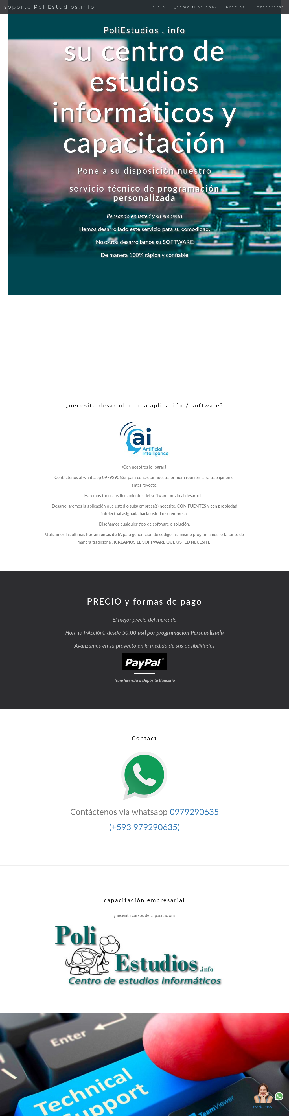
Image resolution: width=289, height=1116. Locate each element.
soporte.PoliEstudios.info (49, 7)
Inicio (158, 7)
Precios (235, 7)
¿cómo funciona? (196, 7)
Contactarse (269, 7)
